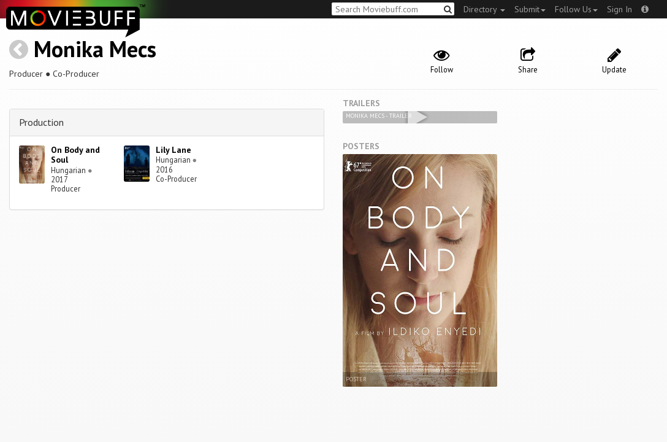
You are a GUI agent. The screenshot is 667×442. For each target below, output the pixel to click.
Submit (530, 9)
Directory (484, 9)
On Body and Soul (75, 155)
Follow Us (576, 9)
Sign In (619, 9)
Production (41, 122)
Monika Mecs (95, 48)
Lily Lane (173, 149)
